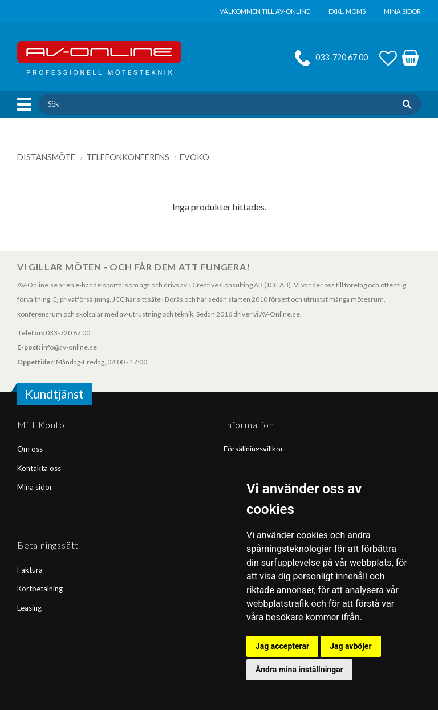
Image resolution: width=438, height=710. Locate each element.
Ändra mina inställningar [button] (299, 669)
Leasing (29, 607)
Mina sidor (34, 487)
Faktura (30, 569)
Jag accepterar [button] (282, 646)
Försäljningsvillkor (253, 448)
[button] (27, 104)
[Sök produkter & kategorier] (217, 104)
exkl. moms (347, 11)
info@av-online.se (69, 347)
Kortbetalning (40, 588)
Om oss (30, 448)
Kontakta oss (39, 468)
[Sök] (408, 104)
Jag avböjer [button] (350, 646)
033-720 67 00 (341, 57)
